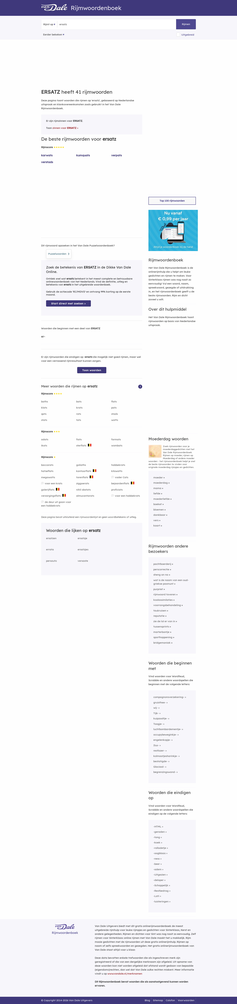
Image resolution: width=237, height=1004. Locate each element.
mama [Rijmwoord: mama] (157, 488)
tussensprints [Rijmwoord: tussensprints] (161, 626)
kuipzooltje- (160, 718)
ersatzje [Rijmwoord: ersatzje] (82, 538)
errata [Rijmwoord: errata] (50, 549)
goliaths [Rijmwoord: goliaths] (81, 465)
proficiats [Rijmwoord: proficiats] (117, 489)
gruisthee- (159, 702)
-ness (156, 858)
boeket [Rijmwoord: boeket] (157, 504)
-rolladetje (159, 847)
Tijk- (156, 713)
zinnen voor (64, 127)
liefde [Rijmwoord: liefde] (156, 493)
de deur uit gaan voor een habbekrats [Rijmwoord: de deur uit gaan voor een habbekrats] (56, 503)
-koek (156, 842)
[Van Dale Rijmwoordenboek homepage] (56, 8)
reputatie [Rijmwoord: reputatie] (159, 615)
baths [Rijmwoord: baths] (44, 401)
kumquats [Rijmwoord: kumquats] (83, 155)
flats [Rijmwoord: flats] (114, 401)
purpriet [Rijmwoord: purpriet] (158, 589)
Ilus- (156, 745)
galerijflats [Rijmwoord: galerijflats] (47, 489)
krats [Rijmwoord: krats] (79, 407)
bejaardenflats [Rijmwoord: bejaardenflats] (120, 483)
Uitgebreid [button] (187, 34)
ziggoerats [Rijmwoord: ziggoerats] (82, 483)
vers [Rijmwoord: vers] (155, 520)
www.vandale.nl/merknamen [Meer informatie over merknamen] (124, 973)
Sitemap (158, 1000)
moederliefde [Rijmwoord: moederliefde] (161, 498)
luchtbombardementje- (167, 729)
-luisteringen (161, 901)
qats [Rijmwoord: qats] (43, 413)
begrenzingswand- (164, 772)
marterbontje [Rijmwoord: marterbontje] (161, 632)
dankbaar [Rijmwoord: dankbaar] (159, 514)
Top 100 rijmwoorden (172, 200)
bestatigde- (160, 761)
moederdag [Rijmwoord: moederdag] (160, 482)
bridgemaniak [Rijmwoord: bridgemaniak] (162, 642)
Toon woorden (91, 370)
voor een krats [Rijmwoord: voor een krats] (53, 483)
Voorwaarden (186, 1000)
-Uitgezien (159, 874)
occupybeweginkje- (165, 734)
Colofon (170, 1000)
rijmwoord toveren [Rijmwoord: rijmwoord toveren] (164, 594)
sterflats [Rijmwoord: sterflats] (81, 445)
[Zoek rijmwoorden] (75, 24)
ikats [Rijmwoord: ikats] (44, 445)
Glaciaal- (158, 766)
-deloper (158, 880)
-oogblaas (159, 853)
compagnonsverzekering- (168, 697)
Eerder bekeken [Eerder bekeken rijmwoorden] (52, 34)
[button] (140, 386)
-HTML (157, 826)
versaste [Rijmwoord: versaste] (83, 560)
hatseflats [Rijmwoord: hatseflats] (47, 471)
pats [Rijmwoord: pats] (114, 407)
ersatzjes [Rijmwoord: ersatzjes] (83, 549)
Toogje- (157, 723)
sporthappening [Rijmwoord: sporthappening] (162, 637)
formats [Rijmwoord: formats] (116, 439)
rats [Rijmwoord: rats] (78, 413)
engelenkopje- (162, 739)
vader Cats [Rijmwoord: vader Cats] (121, 477)
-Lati (156, 896)
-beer (156, 863)
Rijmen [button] (186, 24)
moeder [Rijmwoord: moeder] (158, 477)
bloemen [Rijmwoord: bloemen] (158, 509)
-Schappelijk (160, 885)
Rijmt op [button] (48, 24)
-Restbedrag (161, 890)
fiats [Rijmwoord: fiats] (79, 439)
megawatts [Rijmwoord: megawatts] (48, 477)
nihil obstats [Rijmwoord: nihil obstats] (83, 489)
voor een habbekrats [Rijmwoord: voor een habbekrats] (127, 495)
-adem (157, 869)
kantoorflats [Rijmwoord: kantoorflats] (83, 471)
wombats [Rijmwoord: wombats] (116, 445)
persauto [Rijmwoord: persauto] (51, 560)
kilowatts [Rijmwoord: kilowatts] (116, 471)
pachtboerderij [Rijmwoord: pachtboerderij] (162, 564)
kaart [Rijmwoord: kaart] (156, 525)
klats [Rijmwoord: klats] (44, 407)
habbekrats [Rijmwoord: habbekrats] (118, 465)
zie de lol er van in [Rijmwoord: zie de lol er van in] (164, 621)
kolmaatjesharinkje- (165, 756)
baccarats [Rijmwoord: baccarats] (47, 465)
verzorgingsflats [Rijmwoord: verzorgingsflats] (51, 495)
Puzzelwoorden (58, 253)
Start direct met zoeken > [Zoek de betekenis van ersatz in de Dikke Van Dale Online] (68, 303)
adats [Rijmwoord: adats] (44, 439)
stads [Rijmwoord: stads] (114, 413)
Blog (147, 1000)
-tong (156, 837)
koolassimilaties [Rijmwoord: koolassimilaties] (163, 599)
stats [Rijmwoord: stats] (44, 420)
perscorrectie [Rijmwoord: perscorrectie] (161, 569)
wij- (155, 707)
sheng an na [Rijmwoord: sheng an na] (160, 574)
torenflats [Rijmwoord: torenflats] (82, 477)
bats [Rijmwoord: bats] (78, 401)
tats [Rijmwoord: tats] (78, 420)
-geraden (159, 831)
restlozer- (159, 750)
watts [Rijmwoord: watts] (114, 420)
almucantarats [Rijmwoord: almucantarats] (85, 495)
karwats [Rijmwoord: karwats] (47, 155)
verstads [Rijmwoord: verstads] (47, 162)
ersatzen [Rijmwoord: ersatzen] (51, 538)
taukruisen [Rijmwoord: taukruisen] (159, 610)
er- (43, 336)
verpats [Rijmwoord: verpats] (116, 155)
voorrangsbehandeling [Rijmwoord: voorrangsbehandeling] (167, 605)
